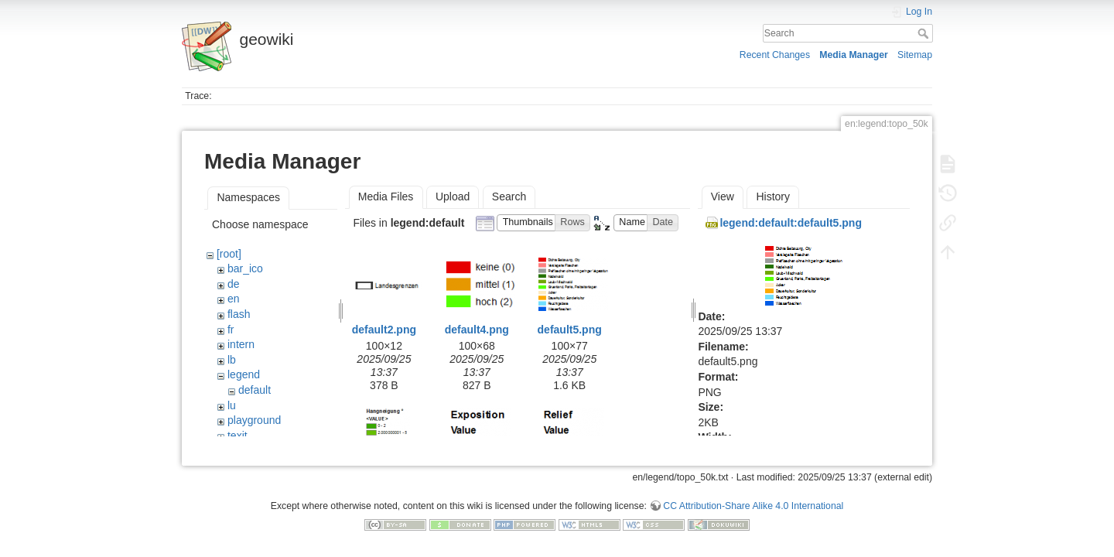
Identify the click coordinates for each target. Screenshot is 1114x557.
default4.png (477, 329)
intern (241, 344)
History (773, 196)
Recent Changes (775, 55)
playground (254, 420)
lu (231, 405)
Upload (453, 196)
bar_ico (245, 268)
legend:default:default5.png (790, 223)
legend (243, 374)
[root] (229, 254)
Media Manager (853, 55)
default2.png (384, 329)
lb (231, 360)
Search (925, 33)
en (233, 298)
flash (239, 314)
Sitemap (914, 55)
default (254, 390)
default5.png (570, 329)
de (233, 284)
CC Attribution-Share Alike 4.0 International (753, 499)
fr (230, 329)
